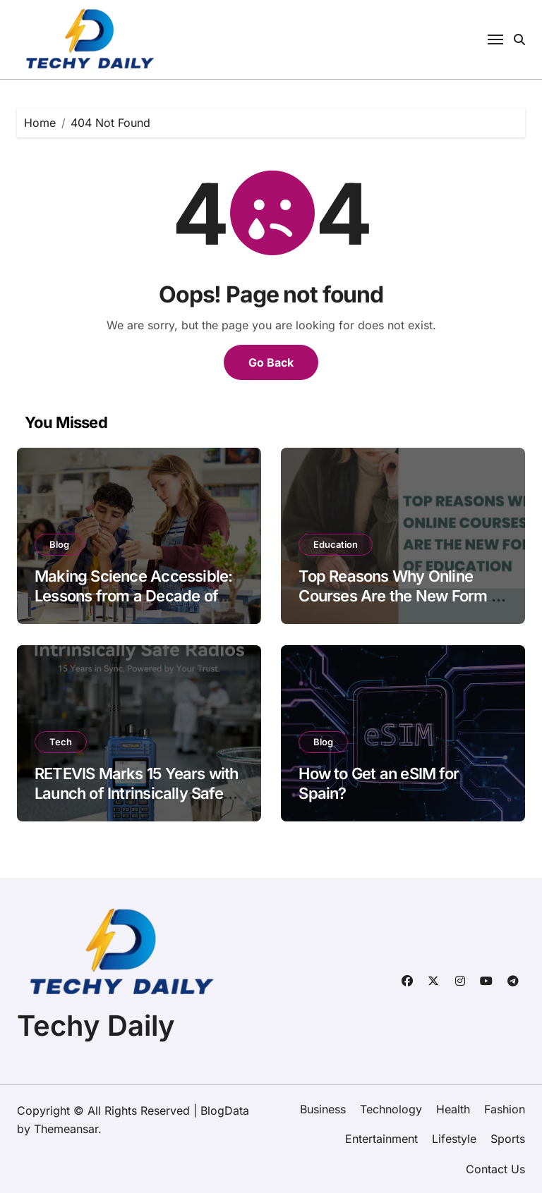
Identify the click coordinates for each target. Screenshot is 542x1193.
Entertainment (381, 1139)
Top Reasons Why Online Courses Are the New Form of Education (402, 596)
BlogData (224, 1110)
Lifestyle (454, 1139)
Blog (59, 544)
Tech (60, 741)
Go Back (271, 362)
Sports (507, 1139)
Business (323, 1109)
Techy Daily (96, 1025)
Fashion (504, 1109)
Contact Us (495, 1169)
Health (453, 1109)
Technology (391, 1109)
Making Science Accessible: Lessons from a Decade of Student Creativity (133, 596)
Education (335, 544)
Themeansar (66, 1129)
